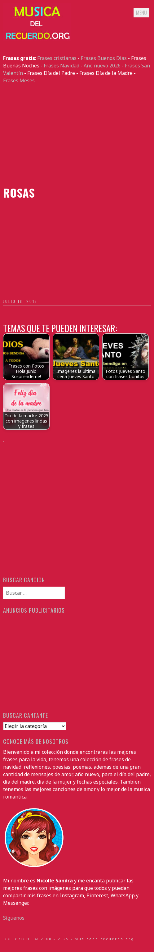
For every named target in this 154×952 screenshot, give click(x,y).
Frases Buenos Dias (104, 58)
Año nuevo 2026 (102, 65)
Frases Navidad (61, 65)
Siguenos (13, 917)
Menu (141, 12)
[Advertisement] (77, 135)
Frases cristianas (57, 58)
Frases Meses (19, 80)
